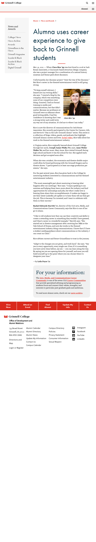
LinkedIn (81, 339)
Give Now (8, 305)
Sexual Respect (55, 342)
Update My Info (68, 305)
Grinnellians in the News (16, 49)
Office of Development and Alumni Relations (17, 319)
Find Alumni (47, 305)
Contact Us (87, 305)
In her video (67, 137)
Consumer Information (58, 338)
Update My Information (36, 338)
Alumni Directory (33, 332)
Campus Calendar (33, 345)
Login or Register (16, 348)
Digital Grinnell (14, 67)
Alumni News (32, 335)
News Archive (14, 40)
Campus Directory (56, 328)
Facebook (81, 332)
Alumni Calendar (33, 328)
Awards (11, 44)
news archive (76, 293)
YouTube (80, 335)
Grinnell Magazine (16, 54)
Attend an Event (27, 305)
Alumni (35, 21)
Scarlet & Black (15, 57)
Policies (52, 332)
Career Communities (76, 280)
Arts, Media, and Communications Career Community (56, 279)
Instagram (81, 328)
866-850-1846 (15, 335)
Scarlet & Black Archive (15, 62)
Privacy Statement (56, 335)
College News (14, 37)
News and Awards (13, 28)
